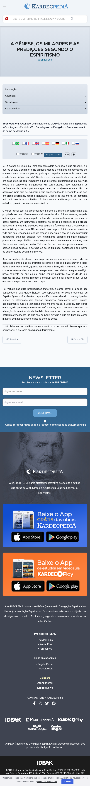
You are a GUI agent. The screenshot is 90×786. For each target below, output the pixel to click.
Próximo (77, 339)
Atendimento (45, 682)
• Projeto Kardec (45, 664)
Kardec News (45, 687)
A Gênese (10, 95)
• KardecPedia (45, 640)
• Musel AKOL (45, 668)
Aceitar (67, 782)
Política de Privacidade (47, 782)
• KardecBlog (45, 648)
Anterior (12, 339)
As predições (12, 108)
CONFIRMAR (45, 412)
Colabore (45, 677)
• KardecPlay (45, 644)
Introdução (11, 89)
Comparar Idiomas (53, 155)
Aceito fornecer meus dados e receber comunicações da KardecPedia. (45, 424)
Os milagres (11, 102)
